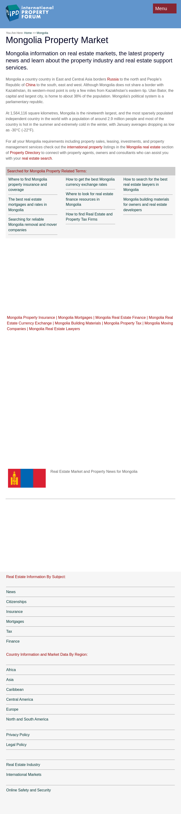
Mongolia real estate (143, 147)
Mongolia (42, 33)
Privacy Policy (18, 735)
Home (28, 33)
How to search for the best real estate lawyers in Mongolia (145, 184)
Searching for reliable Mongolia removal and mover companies (32, 224)
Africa (11, 670)
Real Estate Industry (23, 765)
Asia (9, 680)
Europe (12, 709)
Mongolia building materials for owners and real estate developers (146, 204)
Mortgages (15, 622)
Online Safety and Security (28, 790)
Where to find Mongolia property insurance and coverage (27, 184)
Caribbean (15, 690)
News (11, 592)
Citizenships (16, 602)
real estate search (37, 158)
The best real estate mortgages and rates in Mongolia (27, 204)
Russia (113, 79)
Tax (9, 631)
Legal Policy (16, 745)
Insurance (14, 612)
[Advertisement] (90, 276)
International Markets (23, 775)
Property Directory (25, 153)
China (31, 85)
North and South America (27, 719)
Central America (19, 699)
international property (85, 147)
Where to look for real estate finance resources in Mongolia (89, 199)
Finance (13, 641)
